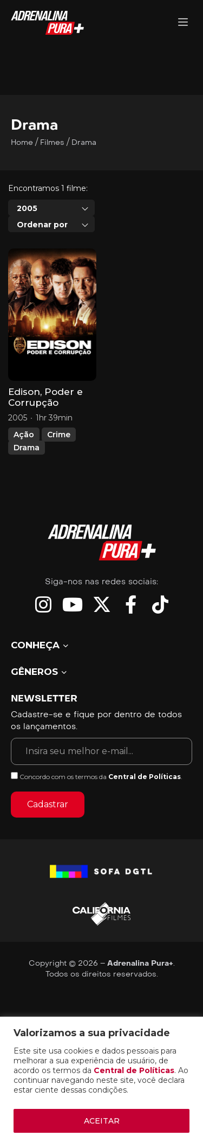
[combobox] (51, 208)
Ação (24, 434)
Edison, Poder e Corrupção (45, 397)
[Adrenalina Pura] (183, 23)
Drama (27, 447)
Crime (58, 434)
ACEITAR (102, 1121)
